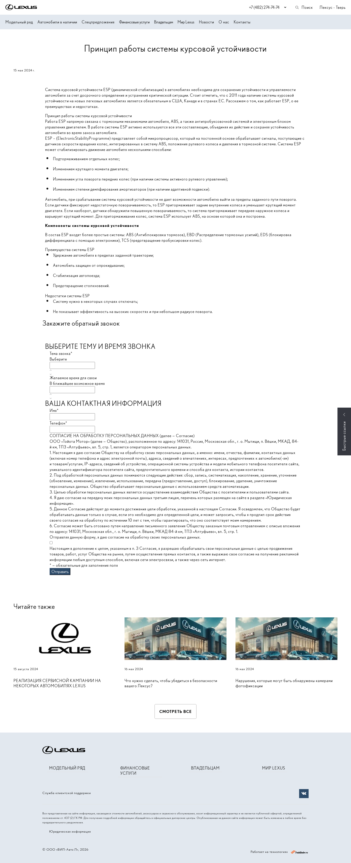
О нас (224, 22)
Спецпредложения (98, 22)
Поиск (304, 7)
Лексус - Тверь (333, 7)
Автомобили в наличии (57, 22)
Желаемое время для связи (73, 377)
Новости (206, 22)
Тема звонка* (61, 353)
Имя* (54, 410)
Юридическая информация (70, 831)
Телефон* (58, 423)
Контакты (242, 22)
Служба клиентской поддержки (66, 793)
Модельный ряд (19, 22)
